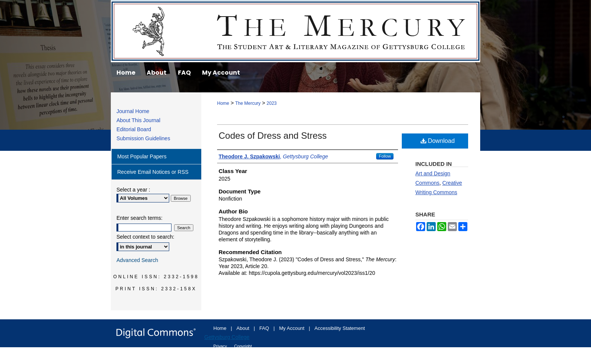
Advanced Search (137, 260)
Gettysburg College (227, 337)
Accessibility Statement (339, 328)
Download (438, 141)
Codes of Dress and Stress (273, 135)
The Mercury (295, 31)
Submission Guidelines (143, 138)
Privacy (220, 346)
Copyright (243, 346)
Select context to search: (145, 237)
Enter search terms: (139, 218)
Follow (385, 156)
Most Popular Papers (142, 156)
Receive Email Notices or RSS (152, 172)
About (243, 328)
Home (223, 103)
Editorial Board (133, 129)
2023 (271, 103)
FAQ (265, 328)
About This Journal (138, 120)
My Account (292, 328)
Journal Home (132, 111)
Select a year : (133, 190)
